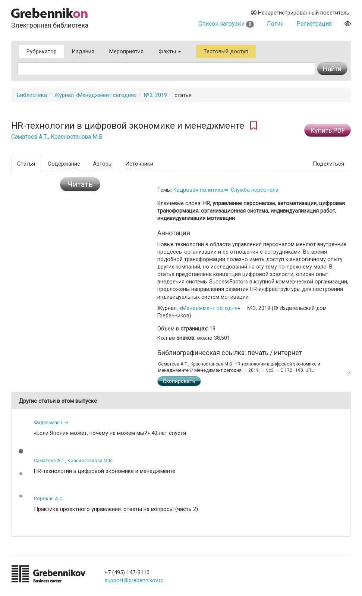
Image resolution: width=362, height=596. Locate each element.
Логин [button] (275, 23)
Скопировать (179, 381)
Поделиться (328, 163)
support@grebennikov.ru (134, 580)
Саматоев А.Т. (29, 137)
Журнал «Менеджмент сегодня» (95, 95)
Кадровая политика (198, 190)
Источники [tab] (139, 163)
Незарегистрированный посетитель (300, 12)
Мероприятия (126, 51)
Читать (80, 184)
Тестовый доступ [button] (226, 51)
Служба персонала (254, 190)
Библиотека (32, 95)
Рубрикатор (41, 51)
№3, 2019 (155, 95)
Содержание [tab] (64, 163)
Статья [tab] (26, 163)
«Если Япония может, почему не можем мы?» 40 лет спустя (110, 433)
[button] (20, 451)
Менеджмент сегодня (209, 308)
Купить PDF (327, 130)
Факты (169, 51)
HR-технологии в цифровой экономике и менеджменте (104, 471)
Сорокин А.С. (48, 498)
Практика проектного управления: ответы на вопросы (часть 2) (116, 509)
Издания (83, 51)
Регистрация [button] (314, 23)
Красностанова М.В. (77, 137)
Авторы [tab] (103, 163)
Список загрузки (226, 23)
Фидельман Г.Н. (51, 422)
